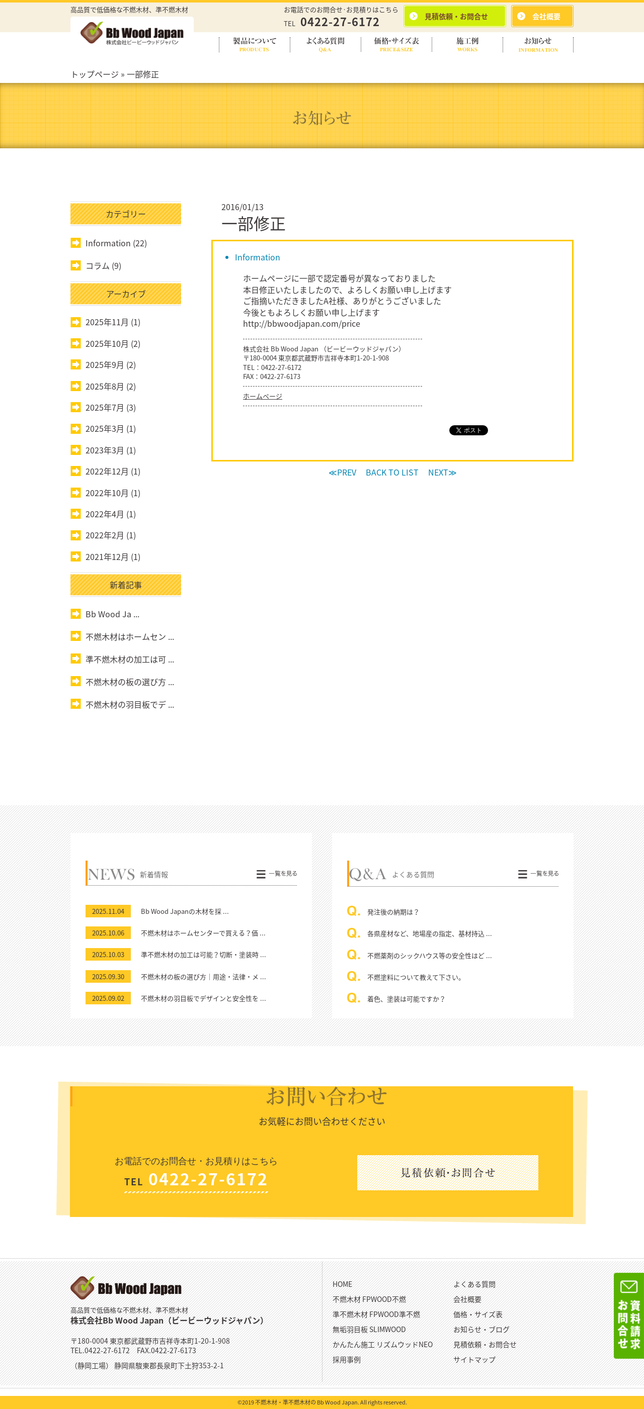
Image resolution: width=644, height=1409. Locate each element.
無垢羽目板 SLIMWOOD (369, 1329)
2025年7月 (105, 407)
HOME (342, 1284)
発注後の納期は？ (393, 911)
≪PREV (342, 472)
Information (257, 257)
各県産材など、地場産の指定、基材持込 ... (429, 933)
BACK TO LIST (392, 472)
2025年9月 (105, 364)
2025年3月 (105, 428)
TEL (332, 23)
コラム (98, 265)
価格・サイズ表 (478, 1314)
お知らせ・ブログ (481, 1329)
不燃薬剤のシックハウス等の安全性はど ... (429, 955)
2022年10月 (107, 492)
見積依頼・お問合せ (485, 1344)
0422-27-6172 (281, 367)
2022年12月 (107, 471)
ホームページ (262, 396)
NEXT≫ (442, 472)
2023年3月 (105, 449)
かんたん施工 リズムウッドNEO (383, 1344)
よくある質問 (474, 1284)
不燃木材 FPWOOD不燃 (369, 1299)
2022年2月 (105, 534)
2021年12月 (107, 556)
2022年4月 (105, 513)
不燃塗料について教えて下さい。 (416, 977)
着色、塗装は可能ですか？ (406, 998)
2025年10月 (107, 343)
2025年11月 (107, 321)
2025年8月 (105, 386)
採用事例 (347, 1359)
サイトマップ (474, 1359)
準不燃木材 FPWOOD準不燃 (376, 1314)
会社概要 (467, 1299)
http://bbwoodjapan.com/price (301, 323)
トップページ (94, 74)
